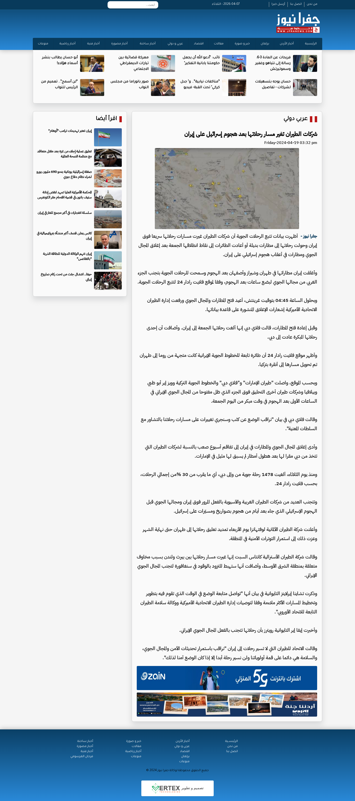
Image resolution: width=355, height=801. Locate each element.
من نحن (312, 4)
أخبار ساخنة (148, 44)
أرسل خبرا (278, 4)
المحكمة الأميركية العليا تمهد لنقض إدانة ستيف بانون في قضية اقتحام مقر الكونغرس (64, 195)
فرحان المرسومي (81, 756)
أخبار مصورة (119, 44)
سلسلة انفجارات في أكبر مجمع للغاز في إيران (65, 212)
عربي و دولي (175, 44)
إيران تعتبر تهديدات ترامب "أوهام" (70, 130)
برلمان (265, 44)
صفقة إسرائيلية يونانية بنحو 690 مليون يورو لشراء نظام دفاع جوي (64, 174)
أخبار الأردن (287, 44)
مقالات (219, 44)
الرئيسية (311, 44)
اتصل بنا (296, 4)
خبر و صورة (242, 44)
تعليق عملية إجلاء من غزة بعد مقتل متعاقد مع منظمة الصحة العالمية (64, 154)
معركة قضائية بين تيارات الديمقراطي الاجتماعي (133, 63)
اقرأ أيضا (106, 119)
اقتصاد (199, 44)
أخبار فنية (93, 44)
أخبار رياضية (67, 44)
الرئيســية (231, 741)
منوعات (43, 44)
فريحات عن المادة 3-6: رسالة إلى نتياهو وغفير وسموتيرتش (273, 63)
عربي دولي (295, 119)
